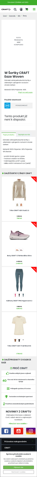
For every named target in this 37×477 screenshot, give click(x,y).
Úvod (5, 16)
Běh (19, 16)
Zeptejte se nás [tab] (24, 134)
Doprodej (12, 16)
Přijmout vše (18, 467)
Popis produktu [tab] (8, 135)
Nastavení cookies (18, 472)
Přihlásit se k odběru (18, 424)
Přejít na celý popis (25, 92)
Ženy (25, 16)
